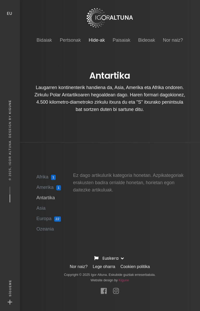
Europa (48, 217)
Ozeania (45, 227)
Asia (41, 206)
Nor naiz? (79, 265)
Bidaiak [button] (44, 36)
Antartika (45, 195)
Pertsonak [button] (70, 36)
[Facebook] (104, 288)
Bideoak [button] (146, 36)
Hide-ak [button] (97, 35)
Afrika (46, 175)
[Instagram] (116, 288)
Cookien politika (135, 265)
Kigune (9, 107)
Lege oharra (104, 265)
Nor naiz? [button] (173, 36)
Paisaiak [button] (121, 36)
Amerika (48, 186)
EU (10, 9)
